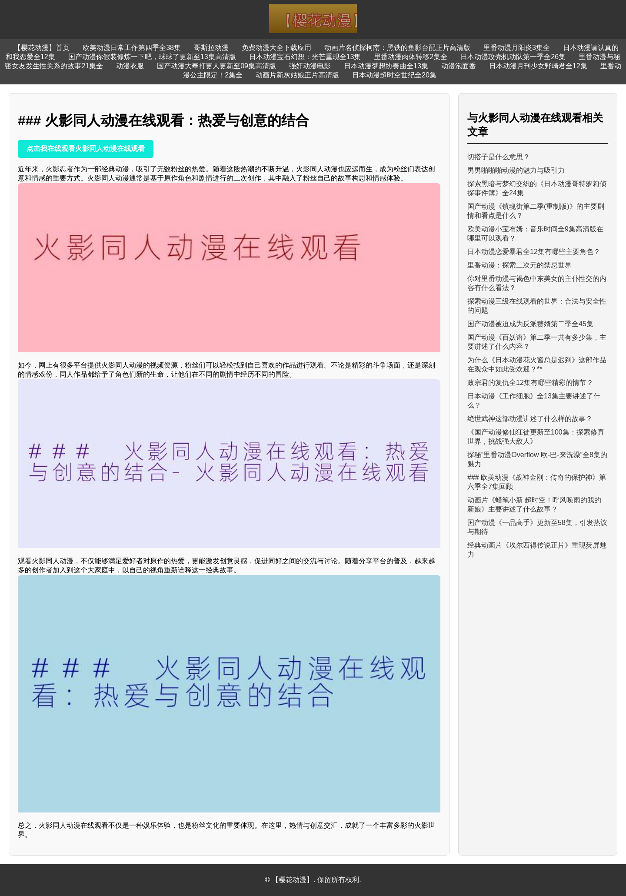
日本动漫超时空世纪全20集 (394, 75)
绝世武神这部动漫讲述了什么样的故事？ (530, 418)
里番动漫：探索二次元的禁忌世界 (519, 265)
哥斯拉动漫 (211, 47)
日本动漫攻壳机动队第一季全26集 (513, 56)
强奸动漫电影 (310, 66)
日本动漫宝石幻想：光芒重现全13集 (305, 56)
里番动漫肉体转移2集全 (410, 56)
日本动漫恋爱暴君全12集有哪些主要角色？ (533, 251)
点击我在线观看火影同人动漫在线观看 (86, 148)
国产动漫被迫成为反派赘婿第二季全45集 (530, 324)
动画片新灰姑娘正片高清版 (297, 75)
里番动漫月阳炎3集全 (516, 47)
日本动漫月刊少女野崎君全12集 (538, 66)
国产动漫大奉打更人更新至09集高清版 (216, 66)
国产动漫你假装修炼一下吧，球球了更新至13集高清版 (152, 56)
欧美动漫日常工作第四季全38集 (132, 47)
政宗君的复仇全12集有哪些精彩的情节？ (530, 382)
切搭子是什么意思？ (498, 156)
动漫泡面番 (458, 66)
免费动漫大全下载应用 (276, 47)
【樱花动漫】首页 (42, 47)
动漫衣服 (130, 66)
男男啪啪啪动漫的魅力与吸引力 (516, 170)
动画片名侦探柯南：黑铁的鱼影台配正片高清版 (397, 47)
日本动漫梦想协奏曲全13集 (386, 66)
